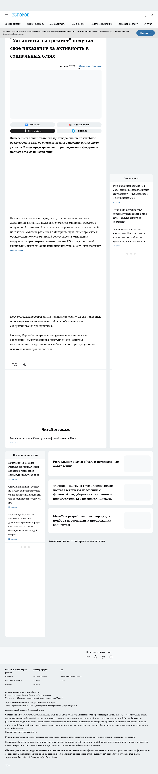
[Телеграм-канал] (79, 131)
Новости (36, 684)
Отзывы (36, 680)
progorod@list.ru (69, 705)
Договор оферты (40, 669)
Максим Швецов (90, 66)
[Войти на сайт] (152, 15)
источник (17, 250)
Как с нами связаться (14, 680)
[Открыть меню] (6, 15)
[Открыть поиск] (144, 15)
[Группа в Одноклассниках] (95, 657)
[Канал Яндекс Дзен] (32, 131)
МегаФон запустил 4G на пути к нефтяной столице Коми (56, 440)
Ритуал (148, 23)
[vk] (15, 364)
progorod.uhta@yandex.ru (16, 710)
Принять (145, 33)
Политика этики (40, 676)
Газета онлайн (13, 23)
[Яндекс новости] (79, 124)
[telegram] (25, 364)
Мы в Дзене (78, 23)
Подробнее (51, 757)
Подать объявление (102, 23)
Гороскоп (9, 676)
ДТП (62, 669)
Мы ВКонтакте (58, 23)
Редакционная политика (71, 676)
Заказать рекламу (128, 23)
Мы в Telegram (35, 23)
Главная (8, 684)
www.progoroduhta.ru (29, 692)
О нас (63, 680)
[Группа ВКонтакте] (32, 124)
